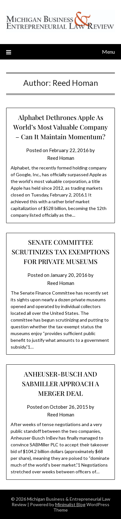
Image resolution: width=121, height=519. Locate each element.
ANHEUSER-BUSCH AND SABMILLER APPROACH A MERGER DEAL (60, 383)
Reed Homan (60, 158)
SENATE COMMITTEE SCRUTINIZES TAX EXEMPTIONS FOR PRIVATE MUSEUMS (60, 252)
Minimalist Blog (70, 504)
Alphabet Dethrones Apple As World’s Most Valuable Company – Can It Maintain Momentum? (60, 127)
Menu (108, 52)
